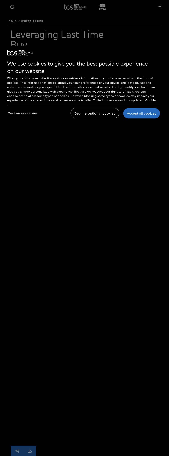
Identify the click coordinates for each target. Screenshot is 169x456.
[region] (84, 85)
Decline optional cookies (94, 113)
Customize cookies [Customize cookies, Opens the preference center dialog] (23, 113)
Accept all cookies (141, 113)
